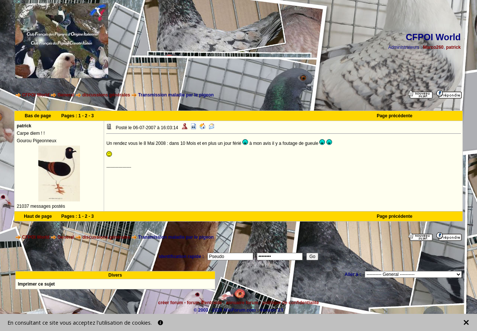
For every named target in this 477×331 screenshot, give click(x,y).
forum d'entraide (204, 302)
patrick (453, 47)
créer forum (170, 302)
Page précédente (394, 115)
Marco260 (433, 47)
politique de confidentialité (290, 302)
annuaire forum (242, 302)
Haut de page (38, 216)
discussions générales (106, 95)
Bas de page (38, 115)
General (66, 95)
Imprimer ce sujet (36, 284)
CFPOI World (35, 95)
